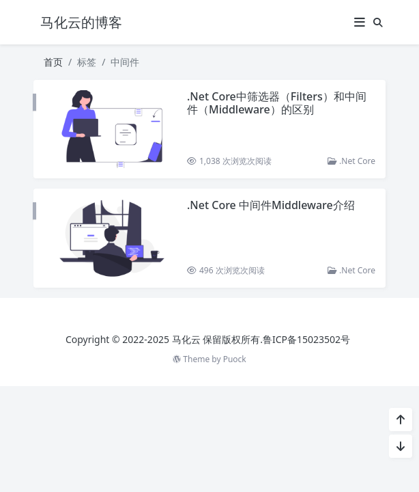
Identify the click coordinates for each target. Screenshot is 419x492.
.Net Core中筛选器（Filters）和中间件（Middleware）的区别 (276, 103)
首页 (53, 61)
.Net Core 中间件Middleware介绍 (271, 205)
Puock (234, 359)
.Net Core (351, 161)
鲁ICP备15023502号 (306, 339)
